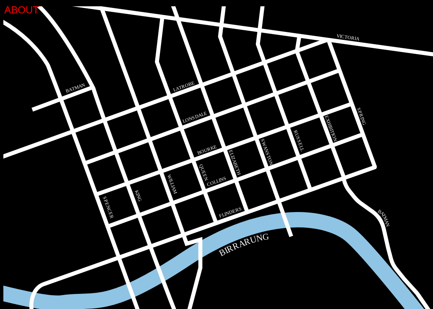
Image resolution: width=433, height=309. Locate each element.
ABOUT (21, 10)
